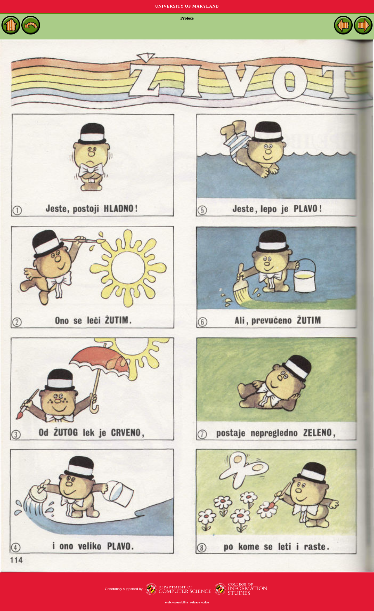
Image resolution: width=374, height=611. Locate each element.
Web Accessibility (176, 602)
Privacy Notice (199, 602)
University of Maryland (187, 6)
